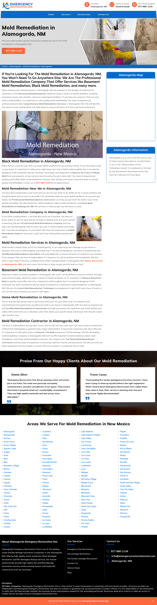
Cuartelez (46, 431)
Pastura (84, 516)
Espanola (46, 465)
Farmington (47, 469)
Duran (45, 448)
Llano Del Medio (88, 448)
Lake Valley (86, 438)
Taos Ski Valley (126, 489)
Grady (45, 493)
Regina (123, 445)
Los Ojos (85, 459)
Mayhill (84, 476)
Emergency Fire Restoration (80, 549)
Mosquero (85, 493)
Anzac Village (10, 445)
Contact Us (103, 14)
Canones (8, 472)
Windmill (124, 510)
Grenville (46, 496)
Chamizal (8, 496)
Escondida (47, 459)
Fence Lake (47, 476)
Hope (44, 510)
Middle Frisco (87, 482)
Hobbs (45, 503)
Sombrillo (124, 479)
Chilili (6, 503)
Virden (123, 496)
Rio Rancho (125, 452)
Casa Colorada (10, 489)
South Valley (125, 486)
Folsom (45, 482)
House (45, 513)
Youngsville (125, 516)
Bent (6, 459)
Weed (122, 503)
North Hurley (87, 503)
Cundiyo (46, 435)
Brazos (7, 469)
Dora (44, 445)
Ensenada (46, 455)
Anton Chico (9, 442)
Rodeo (123, 455)
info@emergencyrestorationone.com (133, 556)
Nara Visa (85, 499)
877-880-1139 (145, 6)
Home (51, 14)
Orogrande (86, 513)
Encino (45, 452)
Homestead (47, 506)
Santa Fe (124, 476)
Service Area (84, 14)
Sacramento (125, 465)
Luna (83, 469)
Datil (44, 438)
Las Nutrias (86, 445)
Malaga (84, 472)
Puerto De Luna (127, 442)
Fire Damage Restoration (78, 554)
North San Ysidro (88, 506)
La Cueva (46, 520)
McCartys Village (88, 479)
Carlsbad (8, 486)
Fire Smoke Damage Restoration (82, 558)
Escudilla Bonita (49, 462)
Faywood (46, 472)
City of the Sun (10, 506)
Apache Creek (10, 448)
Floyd (44, 479)
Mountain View (88, 496)
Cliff (5, 510)
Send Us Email (122, 6)
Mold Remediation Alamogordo (37, 66)
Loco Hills (85, 452)
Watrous (123, 499)
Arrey (6, 455)
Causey (7, 493)
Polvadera (124, 435)
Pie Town (85, 523)
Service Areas (73, 568)
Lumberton (86, 465)
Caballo (7, 476)
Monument (86, 486)
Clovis (6, 513)
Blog (69, 572)
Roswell (123, 462)
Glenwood (46, 489)
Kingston (46, 516)
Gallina (45, 486)
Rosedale (124, 459)
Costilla (7, 523)
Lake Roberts (87, 431)
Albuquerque (9, 435)
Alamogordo (15, 66)
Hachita (45, 499)
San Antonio (125, 472)
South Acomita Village (130, 482)
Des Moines (47, 442)
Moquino (85, 489)
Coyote (7, 527)
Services (66, 14)
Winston (123, 513)
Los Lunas (85, 455)
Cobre (6, 516)
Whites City (125, 506)
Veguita (123, 493)
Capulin (7, 482)
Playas (123, 431)
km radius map (130, 109)
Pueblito (123, 438)
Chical (6, 499)
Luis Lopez (86, 462)
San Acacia (125, 469)
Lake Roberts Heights (90, 435)
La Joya (45, 523)
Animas (7, 438)
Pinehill (84, 527)
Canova (7, 479)
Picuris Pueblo (87, 520)
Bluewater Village (11, 465)
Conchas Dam (10, 520)
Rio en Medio (126, 448)
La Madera (47, 527)
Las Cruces (86, 442)
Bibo (6, 462)
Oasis (83, 510)
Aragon (7, 452)
